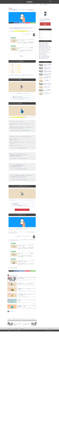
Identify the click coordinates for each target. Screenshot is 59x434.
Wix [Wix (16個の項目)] (40, 49)
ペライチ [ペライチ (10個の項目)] (47, 55)
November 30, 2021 (27, 130)
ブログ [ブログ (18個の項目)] (45, 54)
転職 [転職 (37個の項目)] (47, 58)
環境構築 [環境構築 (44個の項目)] (48, 57)
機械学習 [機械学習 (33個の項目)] (44, 57)
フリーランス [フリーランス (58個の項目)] (41, 54)
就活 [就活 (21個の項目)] (49, 56)
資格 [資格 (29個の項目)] (44, 58)
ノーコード (45, 35)
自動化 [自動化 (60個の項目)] (41, 58)
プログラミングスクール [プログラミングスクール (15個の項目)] (42, 55)
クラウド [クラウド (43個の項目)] (45, 50)
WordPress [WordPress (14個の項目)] (44, 49)
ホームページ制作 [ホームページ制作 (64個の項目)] (42, 56)
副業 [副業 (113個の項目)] (46, 56)
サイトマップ (34, 4)
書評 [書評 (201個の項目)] (40, 57)
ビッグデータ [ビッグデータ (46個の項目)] (45, 53)
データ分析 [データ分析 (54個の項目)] (41, 53)
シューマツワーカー (11, 75)
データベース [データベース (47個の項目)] (49, 52)
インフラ (45, 31)
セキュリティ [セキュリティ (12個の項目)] (41, 52)
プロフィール (25, 4)
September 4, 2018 (25, 179)
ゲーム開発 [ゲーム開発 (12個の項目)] (48, 50)
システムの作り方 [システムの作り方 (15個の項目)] (45, 51)
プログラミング (45, 37)
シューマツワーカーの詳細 (22, 209)
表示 (23, 56)
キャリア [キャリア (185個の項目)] (41, 50)
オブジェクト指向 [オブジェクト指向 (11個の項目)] (49, 49)
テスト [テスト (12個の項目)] (45, 52)
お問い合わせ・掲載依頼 (43, 4)
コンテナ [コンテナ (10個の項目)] (41, 51)
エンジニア (10, 8)
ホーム (15, 4)
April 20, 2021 (26, 158)
